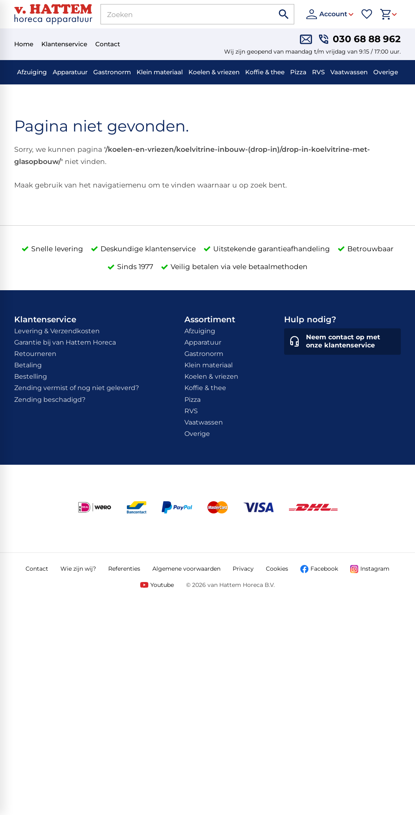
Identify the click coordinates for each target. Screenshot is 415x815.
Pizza (298, 72)
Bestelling (30, 376)
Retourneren (35, 354)
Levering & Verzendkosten (57, 331)
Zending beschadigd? (50, 399)
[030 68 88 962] (360, 39)
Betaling (28, 365)
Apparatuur (70, 72)
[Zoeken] (178, 14)
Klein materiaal (160, 72)
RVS (318, 72)
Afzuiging (32, 72)
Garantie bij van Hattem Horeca (65, 342)
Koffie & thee (265, 72)
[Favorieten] (366, 14)
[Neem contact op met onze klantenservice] (342, 341)
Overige (385, 72)
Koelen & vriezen (214, 72)
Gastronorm (112, 72)
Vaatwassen (349, 72)
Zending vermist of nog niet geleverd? (76, 388)
